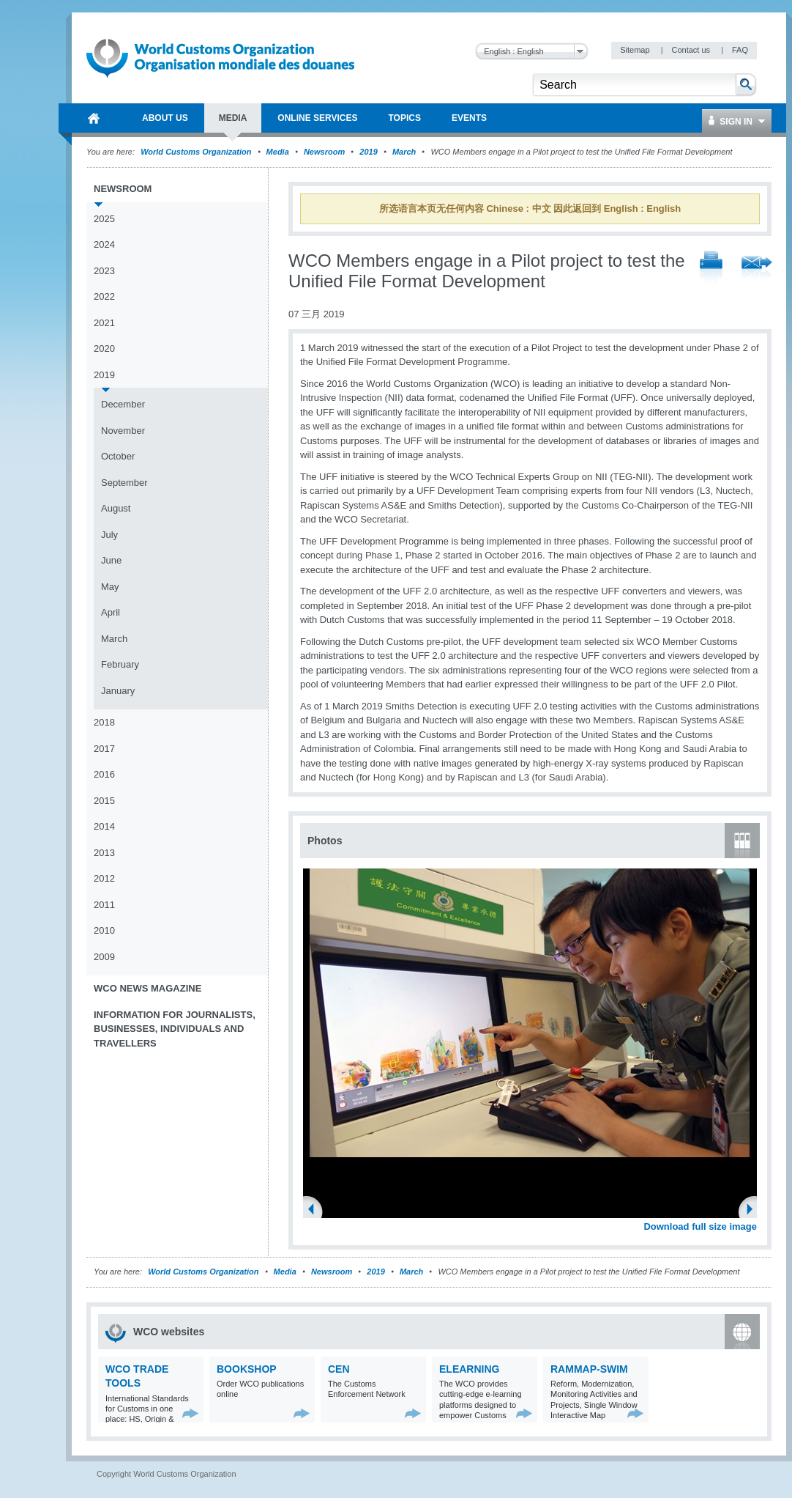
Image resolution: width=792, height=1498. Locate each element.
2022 (104, 296)
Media (277, 151)
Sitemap (635, 49)
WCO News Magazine (147, 988)
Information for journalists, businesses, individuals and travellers (174, 1029)
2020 (104, 348)
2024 (104, 244)
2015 (104, 800)
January (118, 690)
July (109, 534)
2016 (104, 774)
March (404, 151)
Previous (315, 1210)
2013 (104, 852)
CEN (339, 1369)
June (111, 560)
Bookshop (247, 1369)
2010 (104, 930)
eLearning (469, 1369)
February (120, 664)
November (123, 430)
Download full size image (700, 1226)
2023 (104, 270)
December (123, 404)
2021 (104, 322)
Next (754, 1210)
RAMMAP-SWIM (589, 1369)
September (124, 482)
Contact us (691, 49)
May (110, 586)
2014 (104, 826)
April (110, 612)
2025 (104, 218)
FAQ (740, 49)
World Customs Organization (197, 151)
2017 (104, 748)
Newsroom (324, 151)
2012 (104, 878)
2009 (104, 956)
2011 (104, 904)
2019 (368, 151)
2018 (104, 722)
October (118, 456)
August (115, 508)
